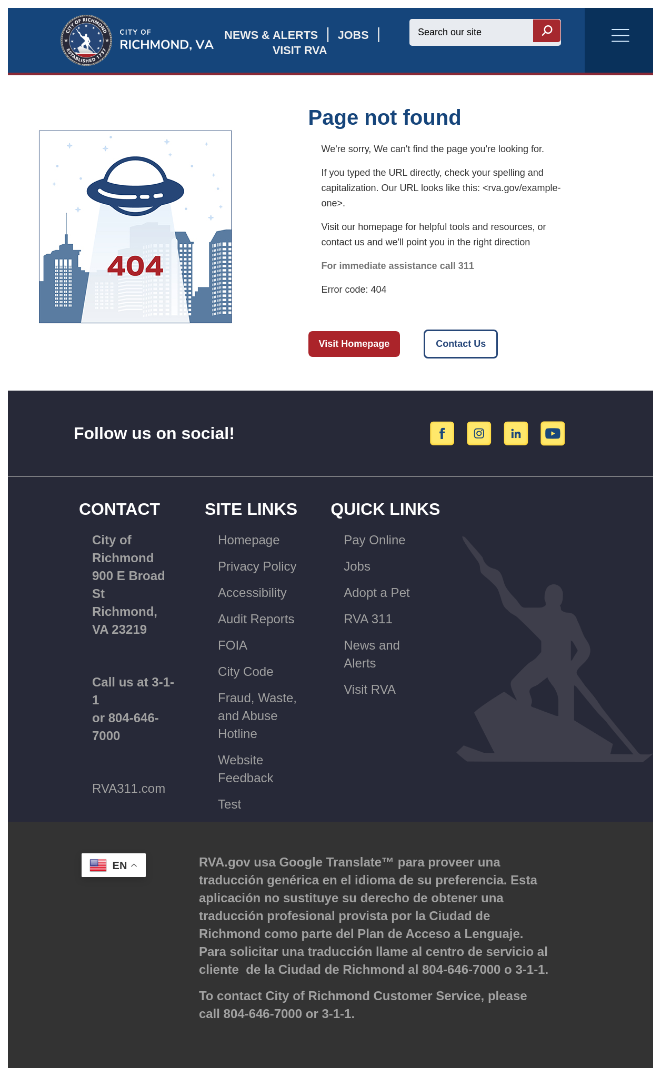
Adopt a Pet (376, 592)
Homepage (248, 540)
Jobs (357, 566)
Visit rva (300, 50)
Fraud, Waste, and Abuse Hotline (257, 716)
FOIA (232, 645)
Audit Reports (256, 619)
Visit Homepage (354, 343)
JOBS (353, 35)
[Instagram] (480, 432)
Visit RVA (370, 689)
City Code (245, 671)
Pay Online (374, 540)
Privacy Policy (257, 566)
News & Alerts (271, 35)
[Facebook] (443, 432)
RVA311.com (128, 788)
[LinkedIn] (517, 432)
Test (229, 804)
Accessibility (252, 592)
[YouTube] (553, 432)
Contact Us (461, 343)
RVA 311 (368, 619)
